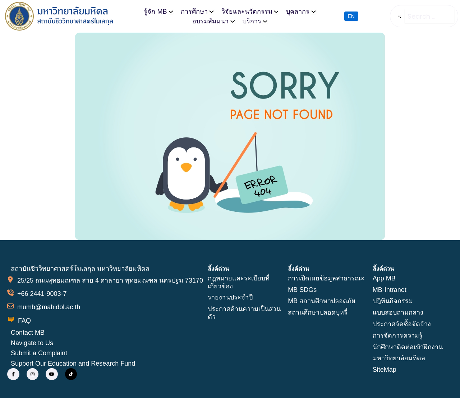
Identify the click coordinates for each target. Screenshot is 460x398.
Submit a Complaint (39, 353)
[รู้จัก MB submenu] (171, 11)
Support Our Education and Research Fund (73, 363)
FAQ (24, 320)
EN (351, 16)
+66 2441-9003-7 (42, 293)
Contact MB (28, 332)
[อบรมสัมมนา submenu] (232, 21)
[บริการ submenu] (265, 21)
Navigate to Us (32, 343)
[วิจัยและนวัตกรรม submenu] (276, 11)
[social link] (13, 374)
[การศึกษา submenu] (211, 11)
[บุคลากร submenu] (313, 11)
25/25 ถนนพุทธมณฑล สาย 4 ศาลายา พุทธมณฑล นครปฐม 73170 (110, 280)
